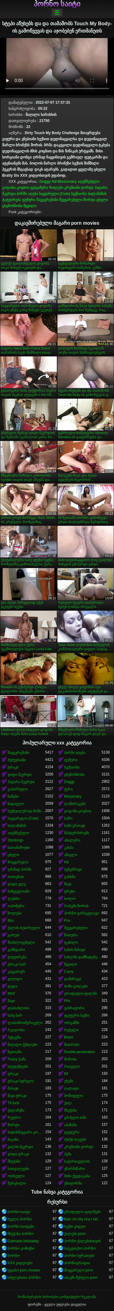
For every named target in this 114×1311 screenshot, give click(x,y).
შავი (67, 884)
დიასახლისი (18, 1008)
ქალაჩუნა (16, 1110)
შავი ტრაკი (17, 1096)
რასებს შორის (76, 906)
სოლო (69, 899)
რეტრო (14, 1117)
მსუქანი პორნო (20, 1234)
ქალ (68, 1103)
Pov (67, 920)
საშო (68, 818)
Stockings (15, 840)
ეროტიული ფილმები (82, 1212)
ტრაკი (13, 767)
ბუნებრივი (73, 869)
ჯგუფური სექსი (76, 1015)
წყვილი (29, 206)
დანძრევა (72, 979)
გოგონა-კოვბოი (15, 188)
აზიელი (70, 855)
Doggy (45, 181)
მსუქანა (70, 1110)
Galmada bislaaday (23, 1241)
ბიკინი (13, 1139)
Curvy (69, 971)
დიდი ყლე (17, 884)
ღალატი (71, 1088)
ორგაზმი (71, 1023)
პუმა (67, 1154)
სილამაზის (97, 194)
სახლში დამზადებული (83, 957)
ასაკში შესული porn (81, 1277)
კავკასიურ (16, 971)
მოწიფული (73, 1096)
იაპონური (16, 906)
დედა (12, 986)
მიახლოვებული (21, 942)
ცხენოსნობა (12, 206)
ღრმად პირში (19, 869)
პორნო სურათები (79, 1256)
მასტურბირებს (76, 833)
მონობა (70, 1059)
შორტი (89, 200)
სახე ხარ (15, 1015)
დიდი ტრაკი (18, 1154)
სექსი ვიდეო (74, 1226)
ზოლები (56, 188)
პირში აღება (27, 194)
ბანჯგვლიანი (19, 891)
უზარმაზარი (74, 1169)
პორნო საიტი (57, 4)
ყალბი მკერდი (20, 1147)
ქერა (68, 789)
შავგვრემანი (47, 200)
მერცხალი (17, 1183)
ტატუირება (11, 200)
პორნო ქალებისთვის (82, 1241)
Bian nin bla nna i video (83, 1219)
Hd (54, 181)
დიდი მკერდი (20, 774)
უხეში (68, 1081)
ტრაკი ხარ (17, 964)
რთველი (72, 1066)
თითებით (16, 877)
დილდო (15, 979)
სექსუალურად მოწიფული (26, 811)
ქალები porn (74, 1234)
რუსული (71, 1030)
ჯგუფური (71, 1132)
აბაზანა (70, 1125)
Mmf (11, 993)
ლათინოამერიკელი (25, 1023)
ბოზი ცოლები (76, 986)
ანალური (72, 840)
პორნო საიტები (21, 1226)
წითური (71, 935)
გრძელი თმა (75, 1117)
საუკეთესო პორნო (80, 1248)
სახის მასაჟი (74, 950)
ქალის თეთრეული (24, 928)
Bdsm (69, 1037)
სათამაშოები (19, 847)
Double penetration (79, 1052)
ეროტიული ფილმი (80, 993)
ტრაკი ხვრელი (21, 1081)
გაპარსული (18, 789)
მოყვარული (18, 862)
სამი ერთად (74, 826)
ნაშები (13, 796)
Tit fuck (13, 1103)
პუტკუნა (14, 1037)
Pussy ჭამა (17, 1059)
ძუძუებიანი (17, 760)
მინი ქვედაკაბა (77, 1176)
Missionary (67, 181)
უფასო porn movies (24, 1270)
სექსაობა (79, 194)
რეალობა (16, 1030)
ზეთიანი (15, 1052)
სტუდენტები (18, 1066)
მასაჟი (13, 1088)
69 (66, 1074)
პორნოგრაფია (77, 1263)
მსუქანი (14, 1161)
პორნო (14, 1256)
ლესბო (14, 899)
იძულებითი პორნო (24, 1277)
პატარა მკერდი (21, 782)
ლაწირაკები (75, 804)
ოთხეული (16, 1176)
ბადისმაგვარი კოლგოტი (26, 1132)
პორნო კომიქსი (21, 1248)
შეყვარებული (70, 200)
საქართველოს (77, 1161)
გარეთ (13, 935)
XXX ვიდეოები (20, 1263)
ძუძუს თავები (75, 1139)
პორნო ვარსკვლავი (81, 913)
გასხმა (69, 877)
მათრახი (71, 1044)
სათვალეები (18, 1169)
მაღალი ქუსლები (22, 1044)
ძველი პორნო (20, 1219)
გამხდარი (16, 950)
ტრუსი (69, 891)
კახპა (68, 847)
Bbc (11, 920)
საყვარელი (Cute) (54, 194)
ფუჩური (28, 200)
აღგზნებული (88, 181)
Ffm (67, 1001)
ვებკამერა (39, 188)
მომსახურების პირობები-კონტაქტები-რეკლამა (57, 1297)
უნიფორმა (73, 1183)
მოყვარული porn (78, 1270)
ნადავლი (16, 804)
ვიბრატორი (74, 1008)
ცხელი (102, 200)
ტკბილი (71, 942)
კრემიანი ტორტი (78, 188)
